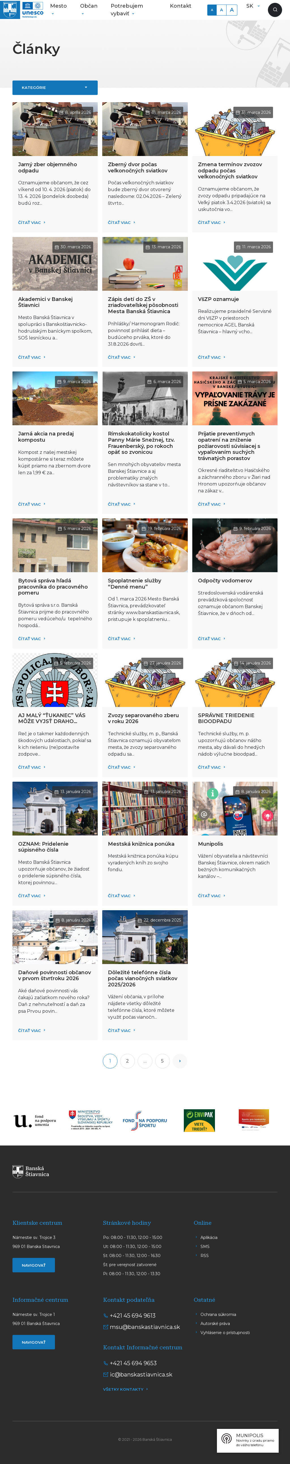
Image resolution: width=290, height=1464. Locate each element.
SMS (205, 1246)
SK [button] (250, 6)
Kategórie (34, 88)
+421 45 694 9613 (132, 1315)
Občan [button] (89, 6)
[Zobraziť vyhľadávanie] (275, 10)
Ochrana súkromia (218, 1314)
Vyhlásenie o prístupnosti (225, 1332)
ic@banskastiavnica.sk (141, 1374)
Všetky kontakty (123, 1389)
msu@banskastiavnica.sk (145, 1327)
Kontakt (180, 6)
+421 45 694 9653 (133, 1363)
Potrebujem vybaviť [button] (127, 10)
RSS (205, 1255)
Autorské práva (215, 1323)
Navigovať (34, 1265)
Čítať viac (29, 222)
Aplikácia (209, 1237)
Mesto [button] (58, 6)
